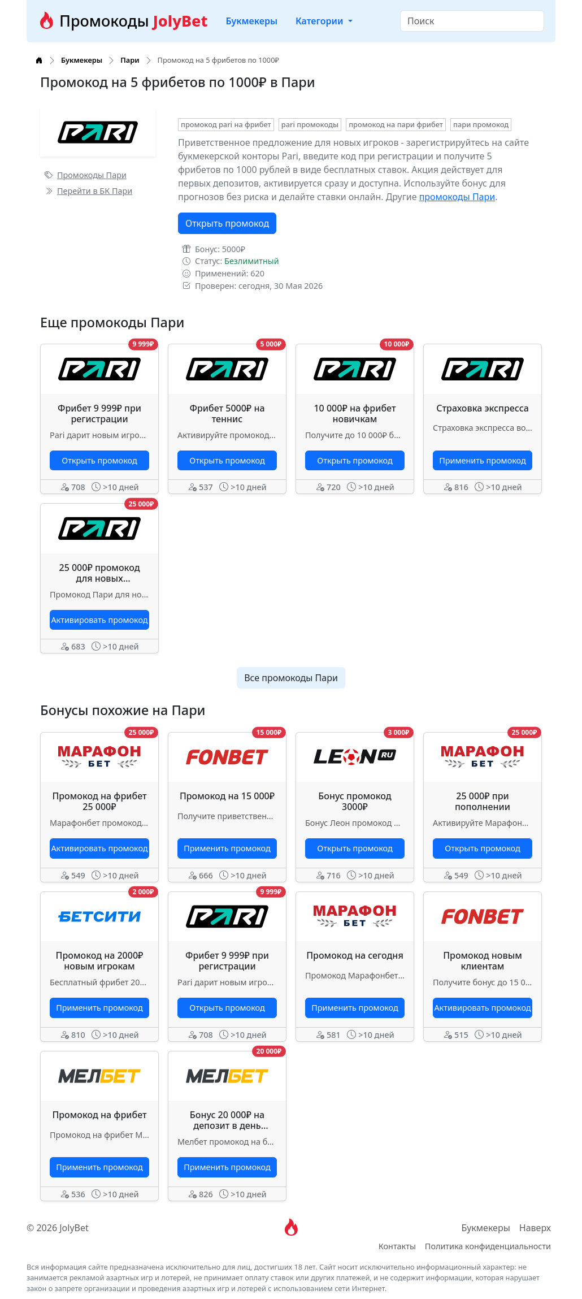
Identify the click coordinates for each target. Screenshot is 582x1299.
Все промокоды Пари (291, 678)
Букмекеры (251, 21)
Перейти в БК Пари (88, 190)
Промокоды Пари (86, 175)
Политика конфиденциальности (488, 1246)
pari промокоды (309, 124)
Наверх (535, 1228)
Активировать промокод (99, 619)
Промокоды (122, 21)
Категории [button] (321, 21)
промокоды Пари (457, 196)
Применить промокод (482, 460)
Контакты (397, 1246)
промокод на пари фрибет (396, 124)
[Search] (472, 21)
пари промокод (481, 124)
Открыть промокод (227, 223)
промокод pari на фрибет (226, 124)
